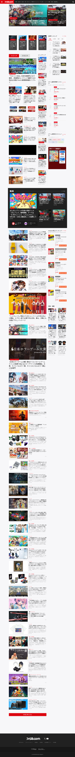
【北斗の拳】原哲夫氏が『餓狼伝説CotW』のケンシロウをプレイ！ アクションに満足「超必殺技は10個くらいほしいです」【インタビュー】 (62, 333)
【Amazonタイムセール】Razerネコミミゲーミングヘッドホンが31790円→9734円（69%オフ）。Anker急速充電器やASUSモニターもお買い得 (37, 439)
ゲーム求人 (42, 1)
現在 (50, 38)
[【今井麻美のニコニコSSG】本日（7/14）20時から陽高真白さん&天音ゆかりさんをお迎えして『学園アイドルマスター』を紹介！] (18, 377)
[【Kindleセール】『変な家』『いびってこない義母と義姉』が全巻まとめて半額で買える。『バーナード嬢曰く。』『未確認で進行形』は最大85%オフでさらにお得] (52, 310)
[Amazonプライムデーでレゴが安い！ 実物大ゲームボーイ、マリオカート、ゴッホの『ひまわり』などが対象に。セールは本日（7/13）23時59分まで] (18, 578)
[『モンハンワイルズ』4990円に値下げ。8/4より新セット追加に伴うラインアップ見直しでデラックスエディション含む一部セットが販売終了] (18, 403)
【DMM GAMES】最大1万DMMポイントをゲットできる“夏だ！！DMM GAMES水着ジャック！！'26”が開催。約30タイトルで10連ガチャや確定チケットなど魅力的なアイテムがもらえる (30, 160)
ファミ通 (30, 454)
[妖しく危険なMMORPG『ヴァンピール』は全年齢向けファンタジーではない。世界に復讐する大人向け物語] (18, 616)
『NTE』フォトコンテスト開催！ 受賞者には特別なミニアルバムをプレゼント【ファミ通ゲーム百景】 (27, 22)
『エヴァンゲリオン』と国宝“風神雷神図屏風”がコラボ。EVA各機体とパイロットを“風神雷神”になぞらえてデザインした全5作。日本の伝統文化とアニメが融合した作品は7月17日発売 (56, 65)
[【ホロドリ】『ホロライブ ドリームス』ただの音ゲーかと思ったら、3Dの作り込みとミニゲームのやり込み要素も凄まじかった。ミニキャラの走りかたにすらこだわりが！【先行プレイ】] (42, 59)
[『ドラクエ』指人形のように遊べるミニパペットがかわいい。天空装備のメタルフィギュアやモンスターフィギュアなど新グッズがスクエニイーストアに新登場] (16, 170)
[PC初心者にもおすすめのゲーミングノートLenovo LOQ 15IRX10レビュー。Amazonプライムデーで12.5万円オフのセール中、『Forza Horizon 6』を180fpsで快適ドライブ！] (42, 37)
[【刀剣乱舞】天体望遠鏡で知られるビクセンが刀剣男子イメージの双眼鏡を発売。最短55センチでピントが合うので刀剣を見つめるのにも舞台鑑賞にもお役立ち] (18, 666)
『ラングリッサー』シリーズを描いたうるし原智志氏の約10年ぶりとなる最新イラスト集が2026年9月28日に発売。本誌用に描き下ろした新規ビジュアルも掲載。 (37, 287)
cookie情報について (48, 742)
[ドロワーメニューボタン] (2, 2)
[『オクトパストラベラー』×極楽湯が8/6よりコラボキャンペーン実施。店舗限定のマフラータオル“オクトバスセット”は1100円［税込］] (18, 503)
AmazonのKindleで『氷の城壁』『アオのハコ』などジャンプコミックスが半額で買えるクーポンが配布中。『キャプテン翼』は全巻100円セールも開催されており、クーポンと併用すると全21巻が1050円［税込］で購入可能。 (37, 530)
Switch (23, 1)
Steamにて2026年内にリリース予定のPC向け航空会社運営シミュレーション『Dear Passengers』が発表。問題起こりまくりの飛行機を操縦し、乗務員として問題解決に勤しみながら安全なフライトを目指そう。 (37, 237)
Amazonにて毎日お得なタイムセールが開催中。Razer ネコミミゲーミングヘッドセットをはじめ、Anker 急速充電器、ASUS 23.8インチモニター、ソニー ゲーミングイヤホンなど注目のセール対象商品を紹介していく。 (37, 442)
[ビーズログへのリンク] (41, 749)
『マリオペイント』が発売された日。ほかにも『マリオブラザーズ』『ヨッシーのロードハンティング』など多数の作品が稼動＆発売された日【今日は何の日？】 (37, 464)
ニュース (46, 1)
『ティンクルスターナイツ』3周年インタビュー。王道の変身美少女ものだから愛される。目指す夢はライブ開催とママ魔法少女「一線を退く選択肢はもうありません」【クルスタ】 (42, 82)
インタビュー (13, 39)
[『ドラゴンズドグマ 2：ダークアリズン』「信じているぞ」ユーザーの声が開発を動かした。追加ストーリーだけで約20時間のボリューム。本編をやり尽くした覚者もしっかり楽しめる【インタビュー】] (13, 37)
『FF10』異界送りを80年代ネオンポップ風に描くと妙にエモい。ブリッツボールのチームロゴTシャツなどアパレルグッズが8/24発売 (37, 627)
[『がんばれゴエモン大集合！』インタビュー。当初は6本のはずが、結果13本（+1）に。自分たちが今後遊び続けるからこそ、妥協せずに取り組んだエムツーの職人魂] (42, 172)
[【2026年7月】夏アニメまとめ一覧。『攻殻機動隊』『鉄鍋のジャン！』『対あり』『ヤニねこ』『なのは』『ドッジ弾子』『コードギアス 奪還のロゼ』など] (62, 310)
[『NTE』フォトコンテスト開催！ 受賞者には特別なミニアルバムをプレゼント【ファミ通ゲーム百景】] (28, 15)
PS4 (49, 142)
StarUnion (30, 680)
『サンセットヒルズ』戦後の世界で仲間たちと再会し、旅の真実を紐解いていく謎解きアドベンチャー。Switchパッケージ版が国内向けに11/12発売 (30, 180)
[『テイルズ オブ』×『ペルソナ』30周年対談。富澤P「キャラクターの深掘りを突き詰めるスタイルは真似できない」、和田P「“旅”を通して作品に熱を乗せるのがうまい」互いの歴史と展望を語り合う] (42, 91)
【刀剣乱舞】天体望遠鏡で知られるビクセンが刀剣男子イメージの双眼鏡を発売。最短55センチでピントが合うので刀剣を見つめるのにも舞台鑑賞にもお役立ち (37, 665)
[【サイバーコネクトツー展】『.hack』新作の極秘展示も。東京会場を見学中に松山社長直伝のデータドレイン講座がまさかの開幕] (18, 654)
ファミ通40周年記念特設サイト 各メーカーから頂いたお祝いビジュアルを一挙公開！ (37, 451)
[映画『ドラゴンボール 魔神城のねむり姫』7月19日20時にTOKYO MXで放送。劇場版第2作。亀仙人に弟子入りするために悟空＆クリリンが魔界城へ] (18, 692)
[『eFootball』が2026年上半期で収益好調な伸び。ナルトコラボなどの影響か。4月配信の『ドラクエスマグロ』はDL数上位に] (18, 260)
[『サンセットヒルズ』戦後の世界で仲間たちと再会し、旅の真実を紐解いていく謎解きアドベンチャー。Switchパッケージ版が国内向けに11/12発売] (16, 180)
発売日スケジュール (35, 1)
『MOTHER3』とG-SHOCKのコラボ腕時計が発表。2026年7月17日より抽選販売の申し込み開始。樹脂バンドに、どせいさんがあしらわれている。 (37, 249)
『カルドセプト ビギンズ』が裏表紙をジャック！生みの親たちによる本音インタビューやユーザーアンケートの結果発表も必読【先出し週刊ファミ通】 (30, 99)
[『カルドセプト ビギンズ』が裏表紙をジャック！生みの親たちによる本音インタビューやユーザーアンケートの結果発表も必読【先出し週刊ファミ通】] (30, 90)
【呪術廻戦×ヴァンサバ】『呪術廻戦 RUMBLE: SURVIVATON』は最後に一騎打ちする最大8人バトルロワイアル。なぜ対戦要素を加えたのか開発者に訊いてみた (42, 163)
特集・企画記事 (54, 1)
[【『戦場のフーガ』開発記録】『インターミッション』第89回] (18, 428)
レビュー (32, 39)
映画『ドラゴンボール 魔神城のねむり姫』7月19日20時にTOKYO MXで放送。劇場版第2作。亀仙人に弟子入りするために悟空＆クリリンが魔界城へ (37, 690)
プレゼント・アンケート (23, 39)
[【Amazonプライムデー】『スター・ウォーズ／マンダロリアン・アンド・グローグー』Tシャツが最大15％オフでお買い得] (62, 343)
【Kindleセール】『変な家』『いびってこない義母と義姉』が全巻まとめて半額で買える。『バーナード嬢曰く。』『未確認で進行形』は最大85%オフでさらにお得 (52, 317)
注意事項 (41, 742)
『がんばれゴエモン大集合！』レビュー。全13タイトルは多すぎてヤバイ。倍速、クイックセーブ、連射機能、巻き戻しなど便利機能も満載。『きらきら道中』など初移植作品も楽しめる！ (52, 333)
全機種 (50, 139)
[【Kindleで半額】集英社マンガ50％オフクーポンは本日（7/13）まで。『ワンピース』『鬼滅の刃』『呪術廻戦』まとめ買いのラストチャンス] (18, 641)
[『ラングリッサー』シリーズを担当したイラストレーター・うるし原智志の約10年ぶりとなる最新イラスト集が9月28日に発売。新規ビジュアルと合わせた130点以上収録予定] (63, 42)
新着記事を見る (27, 714)
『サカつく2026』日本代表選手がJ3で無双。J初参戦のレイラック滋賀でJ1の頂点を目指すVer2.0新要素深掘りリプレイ (22, 79)
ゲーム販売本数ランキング (55, 82)
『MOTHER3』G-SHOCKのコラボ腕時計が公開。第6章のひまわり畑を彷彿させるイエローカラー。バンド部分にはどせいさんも (37, 246)
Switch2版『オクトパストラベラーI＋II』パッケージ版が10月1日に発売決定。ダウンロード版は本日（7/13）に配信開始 (37, 489)
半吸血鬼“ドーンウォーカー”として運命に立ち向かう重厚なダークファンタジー (37, 413)
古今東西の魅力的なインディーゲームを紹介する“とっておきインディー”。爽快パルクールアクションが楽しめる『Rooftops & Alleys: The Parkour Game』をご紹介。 (37, 392)
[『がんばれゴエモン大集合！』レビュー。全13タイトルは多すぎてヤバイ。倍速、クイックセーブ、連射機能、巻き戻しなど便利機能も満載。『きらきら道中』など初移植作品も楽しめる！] (52, 326)
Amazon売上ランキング (55, 230)
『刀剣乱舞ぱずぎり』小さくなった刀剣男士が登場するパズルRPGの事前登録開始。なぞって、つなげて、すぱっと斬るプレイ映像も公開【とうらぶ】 (59, 217)
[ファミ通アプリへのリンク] (33, 749)
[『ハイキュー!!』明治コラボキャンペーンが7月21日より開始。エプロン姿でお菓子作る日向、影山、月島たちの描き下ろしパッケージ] (27, 303)
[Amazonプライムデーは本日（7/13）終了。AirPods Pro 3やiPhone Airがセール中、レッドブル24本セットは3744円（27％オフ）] (18, 553)
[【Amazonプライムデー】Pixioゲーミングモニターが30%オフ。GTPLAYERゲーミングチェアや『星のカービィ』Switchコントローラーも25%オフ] (52, 343)
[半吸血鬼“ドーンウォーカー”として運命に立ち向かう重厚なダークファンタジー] (18, 415)
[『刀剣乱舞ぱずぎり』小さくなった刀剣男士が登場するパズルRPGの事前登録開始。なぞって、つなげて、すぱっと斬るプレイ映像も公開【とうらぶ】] (59, 213)
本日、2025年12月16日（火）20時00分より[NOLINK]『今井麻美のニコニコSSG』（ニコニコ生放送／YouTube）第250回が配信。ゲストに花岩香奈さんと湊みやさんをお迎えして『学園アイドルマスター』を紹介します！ (37, 379)
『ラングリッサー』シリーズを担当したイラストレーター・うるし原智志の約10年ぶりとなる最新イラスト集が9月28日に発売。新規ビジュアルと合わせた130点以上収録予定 (56, 44)
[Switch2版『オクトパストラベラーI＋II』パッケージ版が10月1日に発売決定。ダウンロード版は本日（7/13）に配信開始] (18, 490)
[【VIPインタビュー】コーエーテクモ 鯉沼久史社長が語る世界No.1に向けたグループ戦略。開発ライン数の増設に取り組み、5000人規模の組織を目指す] (42, 140)
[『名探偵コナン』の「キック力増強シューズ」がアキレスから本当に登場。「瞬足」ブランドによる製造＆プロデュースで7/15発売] (16, 120)
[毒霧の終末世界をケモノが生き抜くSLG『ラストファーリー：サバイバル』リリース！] (18, 679)
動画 (49, 1)
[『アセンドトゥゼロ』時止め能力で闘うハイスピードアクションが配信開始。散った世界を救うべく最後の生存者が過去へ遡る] (44, 213)
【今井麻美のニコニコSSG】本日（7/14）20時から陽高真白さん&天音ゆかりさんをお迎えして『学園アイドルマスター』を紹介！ (44, 201)
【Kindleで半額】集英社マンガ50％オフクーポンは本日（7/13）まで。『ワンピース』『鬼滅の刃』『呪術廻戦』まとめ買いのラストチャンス (37, 640)
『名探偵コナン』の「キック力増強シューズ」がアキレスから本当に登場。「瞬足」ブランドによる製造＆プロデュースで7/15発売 (29, 119)
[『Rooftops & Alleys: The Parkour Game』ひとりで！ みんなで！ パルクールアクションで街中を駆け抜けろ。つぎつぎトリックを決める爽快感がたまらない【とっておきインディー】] (18, 390)
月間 (62, 38)
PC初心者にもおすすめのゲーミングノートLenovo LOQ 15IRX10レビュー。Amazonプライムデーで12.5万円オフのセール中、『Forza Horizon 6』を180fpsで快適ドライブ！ (42, 44)
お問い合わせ (21, 742)
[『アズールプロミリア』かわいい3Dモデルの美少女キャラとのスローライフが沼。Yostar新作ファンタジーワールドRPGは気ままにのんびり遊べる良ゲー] (42, 124)
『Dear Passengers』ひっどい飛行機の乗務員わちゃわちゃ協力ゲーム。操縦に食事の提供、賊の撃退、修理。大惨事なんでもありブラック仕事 (37, 233)
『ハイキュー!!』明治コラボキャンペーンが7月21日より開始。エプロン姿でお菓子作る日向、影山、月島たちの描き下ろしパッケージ (27, 318)
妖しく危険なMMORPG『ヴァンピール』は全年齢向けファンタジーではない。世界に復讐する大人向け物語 (37, 615)
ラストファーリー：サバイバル (35, 674)
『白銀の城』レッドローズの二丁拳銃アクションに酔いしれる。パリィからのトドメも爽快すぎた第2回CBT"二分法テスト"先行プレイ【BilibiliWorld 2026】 (33, 44)
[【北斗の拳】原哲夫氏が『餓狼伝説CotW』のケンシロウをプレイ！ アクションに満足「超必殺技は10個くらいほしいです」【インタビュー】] (62, 326)
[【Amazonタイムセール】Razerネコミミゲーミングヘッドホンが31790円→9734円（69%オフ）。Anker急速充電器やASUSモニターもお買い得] (18, 440)
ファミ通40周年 (33, 448)
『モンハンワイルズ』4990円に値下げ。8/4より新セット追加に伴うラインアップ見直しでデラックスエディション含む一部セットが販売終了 (37, 401)
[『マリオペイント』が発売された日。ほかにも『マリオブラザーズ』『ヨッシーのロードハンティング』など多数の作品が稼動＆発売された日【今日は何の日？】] (18, 465)
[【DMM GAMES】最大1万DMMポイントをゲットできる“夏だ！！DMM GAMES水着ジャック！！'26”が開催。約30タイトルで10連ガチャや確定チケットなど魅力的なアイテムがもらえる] (16, 161)
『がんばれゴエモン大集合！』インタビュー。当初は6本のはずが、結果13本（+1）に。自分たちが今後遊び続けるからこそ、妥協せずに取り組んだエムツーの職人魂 (42, 179)
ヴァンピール (32, 611)
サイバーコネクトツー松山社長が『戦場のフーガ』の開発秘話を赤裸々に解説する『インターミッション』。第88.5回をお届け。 (37, 428)
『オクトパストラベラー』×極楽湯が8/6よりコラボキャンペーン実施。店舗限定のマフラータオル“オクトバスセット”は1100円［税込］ (37, 501)
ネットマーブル (31, 617)
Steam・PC (54, 142)
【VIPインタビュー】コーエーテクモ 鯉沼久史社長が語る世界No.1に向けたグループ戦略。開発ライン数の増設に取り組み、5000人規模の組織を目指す (42, 147)
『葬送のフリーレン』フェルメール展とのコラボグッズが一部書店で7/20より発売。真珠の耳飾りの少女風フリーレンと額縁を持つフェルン (37, 564)
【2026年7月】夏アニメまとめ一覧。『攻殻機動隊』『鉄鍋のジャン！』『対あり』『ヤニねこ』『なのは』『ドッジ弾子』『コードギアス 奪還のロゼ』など (62, 317)
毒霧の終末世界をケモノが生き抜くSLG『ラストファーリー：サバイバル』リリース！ (37, 678)
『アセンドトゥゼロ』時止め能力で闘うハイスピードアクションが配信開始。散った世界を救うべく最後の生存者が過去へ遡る (44, 217)
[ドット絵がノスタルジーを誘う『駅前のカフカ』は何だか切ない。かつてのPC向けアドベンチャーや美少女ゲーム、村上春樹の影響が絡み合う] (18, 591)
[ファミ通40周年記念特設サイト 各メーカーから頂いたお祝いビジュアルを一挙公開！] (18, 453)
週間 (58, 38)
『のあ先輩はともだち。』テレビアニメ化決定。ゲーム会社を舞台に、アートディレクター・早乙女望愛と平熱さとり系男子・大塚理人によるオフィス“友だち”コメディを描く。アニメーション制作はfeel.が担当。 (37, 605)
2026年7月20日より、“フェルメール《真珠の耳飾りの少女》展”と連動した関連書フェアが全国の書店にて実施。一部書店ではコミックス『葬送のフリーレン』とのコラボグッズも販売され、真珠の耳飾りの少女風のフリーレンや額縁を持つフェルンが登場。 (37, 568)
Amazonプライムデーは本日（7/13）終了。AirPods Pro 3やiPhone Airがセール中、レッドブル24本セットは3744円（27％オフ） (37, 552)
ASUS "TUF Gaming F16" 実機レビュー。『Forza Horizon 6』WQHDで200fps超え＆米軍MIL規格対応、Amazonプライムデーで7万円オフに (42, 115)
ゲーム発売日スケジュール (55, 134)
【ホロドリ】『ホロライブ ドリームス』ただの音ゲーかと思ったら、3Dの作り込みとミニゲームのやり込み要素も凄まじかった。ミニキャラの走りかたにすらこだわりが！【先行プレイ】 (42, 66)
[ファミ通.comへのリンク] (9, 2)
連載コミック (31, 423)
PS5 (25, 1)
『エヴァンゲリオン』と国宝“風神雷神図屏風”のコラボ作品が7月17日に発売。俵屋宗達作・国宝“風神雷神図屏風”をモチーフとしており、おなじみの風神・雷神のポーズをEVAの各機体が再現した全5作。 (37, 274)
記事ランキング (52, 36)
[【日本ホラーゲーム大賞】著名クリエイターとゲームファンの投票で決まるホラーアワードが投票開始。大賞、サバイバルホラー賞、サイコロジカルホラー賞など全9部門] (63, 71)
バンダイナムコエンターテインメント (35, 415)
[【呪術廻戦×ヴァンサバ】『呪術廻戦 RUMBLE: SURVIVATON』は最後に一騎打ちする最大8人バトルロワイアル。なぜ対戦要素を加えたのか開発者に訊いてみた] (42, 156)
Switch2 (19, 1)
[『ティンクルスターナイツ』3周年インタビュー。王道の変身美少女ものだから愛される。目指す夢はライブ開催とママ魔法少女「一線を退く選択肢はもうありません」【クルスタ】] (42, 75)
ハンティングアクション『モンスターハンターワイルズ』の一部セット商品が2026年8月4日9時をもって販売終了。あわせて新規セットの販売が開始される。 (37, 404)
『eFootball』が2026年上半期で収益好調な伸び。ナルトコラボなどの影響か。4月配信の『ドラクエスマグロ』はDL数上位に (37, 258)
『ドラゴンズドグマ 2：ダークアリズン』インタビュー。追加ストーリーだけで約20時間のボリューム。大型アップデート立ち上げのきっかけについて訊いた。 (37, 480)
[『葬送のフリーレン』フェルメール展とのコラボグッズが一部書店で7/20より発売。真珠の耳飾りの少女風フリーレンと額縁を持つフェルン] (18, 566)
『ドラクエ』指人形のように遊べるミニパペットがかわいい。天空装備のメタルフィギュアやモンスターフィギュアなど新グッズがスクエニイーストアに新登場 (29, 170)
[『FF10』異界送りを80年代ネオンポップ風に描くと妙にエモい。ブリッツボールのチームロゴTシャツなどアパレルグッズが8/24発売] (18, 629)
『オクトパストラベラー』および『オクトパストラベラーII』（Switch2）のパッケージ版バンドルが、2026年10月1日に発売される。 (37, 492)
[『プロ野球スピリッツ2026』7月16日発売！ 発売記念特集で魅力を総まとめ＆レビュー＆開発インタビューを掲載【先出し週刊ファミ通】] (16, 129)
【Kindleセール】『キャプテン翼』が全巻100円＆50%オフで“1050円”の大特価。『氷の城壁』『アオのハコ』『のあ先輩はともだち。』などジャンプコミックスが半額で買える (37, 527)
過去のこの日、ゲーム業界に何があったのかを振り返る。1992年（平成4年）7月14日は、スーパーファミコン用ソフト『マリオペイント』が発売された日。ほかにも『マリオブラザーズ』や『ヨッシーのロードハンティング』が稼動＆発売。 (37, 467)
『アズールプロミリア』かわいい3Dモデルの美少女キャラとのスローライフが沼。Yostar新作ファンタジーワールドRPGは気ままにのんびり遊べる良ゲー (42, 131)
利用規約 (36, 742)
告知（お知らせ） (13, 18)
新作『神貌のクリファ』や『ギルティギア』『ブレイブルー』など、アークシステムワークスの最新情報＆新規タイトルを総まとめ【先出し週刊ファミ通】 (15, 99)
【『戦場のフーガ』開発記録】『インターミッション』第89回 (37, 425)
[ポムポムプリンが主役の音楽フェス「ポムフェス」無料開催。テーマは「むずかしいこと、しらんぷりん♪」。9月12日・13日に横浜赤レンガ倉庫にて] (16, 139)
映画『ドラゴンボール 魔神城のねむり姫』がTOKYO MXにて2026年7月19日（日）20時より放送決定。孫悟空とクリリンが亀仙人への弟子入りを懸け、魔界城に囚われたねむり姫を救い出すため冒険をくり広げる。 (37, 693)
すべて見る (64, 36)
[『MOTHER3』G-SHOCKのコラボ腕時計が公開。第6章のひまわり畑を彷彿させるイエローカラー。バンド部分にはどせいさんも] (18, 248)
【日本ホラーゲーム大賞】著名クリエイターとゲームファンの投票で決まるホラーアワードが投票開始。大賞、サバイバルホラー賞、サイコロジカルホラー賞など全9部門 (56, 22)
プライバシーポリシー (29, 742)
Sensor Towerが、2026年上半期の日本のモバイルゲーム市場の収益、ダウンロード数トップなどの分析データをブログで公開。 (37, 262)
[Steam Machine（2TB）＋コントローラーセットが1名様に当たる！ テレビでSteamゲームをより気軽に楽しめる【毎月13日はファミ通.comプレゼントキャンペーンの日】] (23, 37)
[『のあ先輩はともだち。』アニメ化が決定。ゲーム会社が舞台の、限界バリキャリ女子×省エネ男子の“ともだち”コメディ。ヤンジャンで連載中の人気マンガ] (18, 604)
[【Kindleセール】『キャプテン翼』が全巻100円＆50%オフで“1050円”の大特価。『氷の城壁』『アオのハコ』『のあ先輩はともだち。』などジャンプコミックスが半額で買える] (18, 528)
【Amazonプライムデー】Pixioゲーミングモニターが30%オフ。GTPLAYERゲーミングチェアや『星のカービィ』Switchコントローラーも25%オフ (52, 350)
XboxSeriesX (60, 142)
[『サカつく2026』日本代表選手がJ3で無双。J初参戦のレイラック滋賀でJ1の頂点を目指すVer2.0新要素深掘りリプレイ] (22, 66)
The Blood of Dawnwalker (34, 410)
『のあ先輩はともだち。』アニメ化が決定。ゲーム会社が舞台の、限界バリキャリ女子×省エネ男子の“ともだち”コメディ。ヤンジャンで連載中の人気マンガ (37, 602)
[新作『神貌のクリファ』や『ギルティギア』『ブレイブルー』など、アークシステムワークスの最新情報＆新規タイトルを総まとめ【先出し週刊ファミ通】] (15, 90)
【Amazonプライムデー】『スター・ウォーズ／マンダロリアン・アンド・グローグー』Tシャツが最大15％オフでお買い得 (62, 350)
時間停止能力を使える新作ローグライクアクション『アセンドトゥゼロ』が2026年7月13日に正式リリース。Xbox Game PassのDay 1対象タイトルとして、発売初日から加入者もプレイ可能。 (37, 517)
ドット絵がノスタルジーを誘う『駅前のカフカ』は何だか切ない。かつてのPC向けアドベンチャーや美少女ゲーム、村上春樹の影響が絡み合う (37, 589)
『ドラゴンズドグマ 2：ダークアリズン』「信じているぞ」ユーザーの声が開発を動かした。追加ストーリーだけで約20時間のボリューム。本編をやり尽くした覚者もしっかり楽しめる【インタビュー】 (13, 44)
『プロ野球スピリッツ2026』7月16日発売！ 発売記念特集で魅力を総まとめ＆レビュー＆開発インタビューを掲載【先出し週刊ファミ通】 (56, 12)
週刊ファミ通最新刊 (54, 148)
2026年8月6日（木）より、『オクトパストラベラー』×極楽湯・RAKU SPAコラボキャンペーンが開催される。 (37, 505)
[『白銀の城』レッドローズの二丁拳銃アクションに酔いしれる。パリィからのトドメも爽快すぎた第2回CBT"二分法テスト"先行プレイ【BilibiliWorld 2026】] (33, 37)
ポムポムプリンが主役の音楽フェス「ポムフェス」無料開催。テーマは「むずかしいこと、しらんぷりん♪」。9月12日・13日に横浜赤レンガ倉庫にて (30, 139)
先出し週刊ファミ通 (52, 9)
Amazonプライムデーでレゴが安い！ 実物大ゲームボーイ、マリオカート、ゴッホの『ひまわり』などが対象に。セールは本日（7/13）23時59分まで (37, 577)
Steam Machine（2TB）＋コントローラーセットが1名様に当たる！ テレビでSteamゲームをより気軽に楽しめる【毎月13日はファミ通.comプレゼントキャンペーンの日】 (23, 44)
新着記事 (25, 56)
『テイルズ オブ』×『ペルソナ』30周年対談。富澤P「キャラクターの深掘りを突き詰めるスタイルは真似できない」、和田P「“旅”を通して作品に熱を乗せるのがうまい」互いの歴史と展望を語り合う (42, 98)
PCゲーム (29, 1)
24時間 (54, 38)
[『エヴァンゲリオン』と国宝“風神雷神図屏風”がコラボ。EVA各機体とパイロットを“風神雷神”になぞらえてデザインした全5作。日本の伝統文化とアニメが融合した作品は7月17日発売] (63, 64)
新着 (16, 1)
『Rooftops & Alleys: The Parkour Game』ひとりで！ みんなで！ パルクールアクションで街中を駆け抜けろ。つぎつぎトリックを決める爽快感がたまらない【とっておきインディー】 (59, 201)
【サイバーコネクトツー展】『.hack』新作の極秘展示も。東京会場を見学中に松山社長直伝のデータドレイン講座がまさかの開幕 (37, 652)
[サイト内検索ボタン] (73, 2)
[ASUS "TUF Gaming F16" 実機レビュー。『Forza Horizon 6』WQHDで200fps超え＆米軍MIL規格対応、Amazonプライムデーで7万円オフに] (42, 107)
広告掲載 (54, 742)
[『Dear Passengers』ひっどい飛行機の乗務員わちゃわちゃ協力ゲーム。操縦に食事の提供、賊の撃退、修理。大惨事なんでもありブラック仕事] (18, 235)
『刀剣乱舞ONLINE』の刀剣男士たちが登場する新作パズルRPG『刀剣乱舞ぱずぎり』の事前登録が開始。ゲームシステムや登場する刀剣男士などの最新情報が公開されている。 (37, 543)
